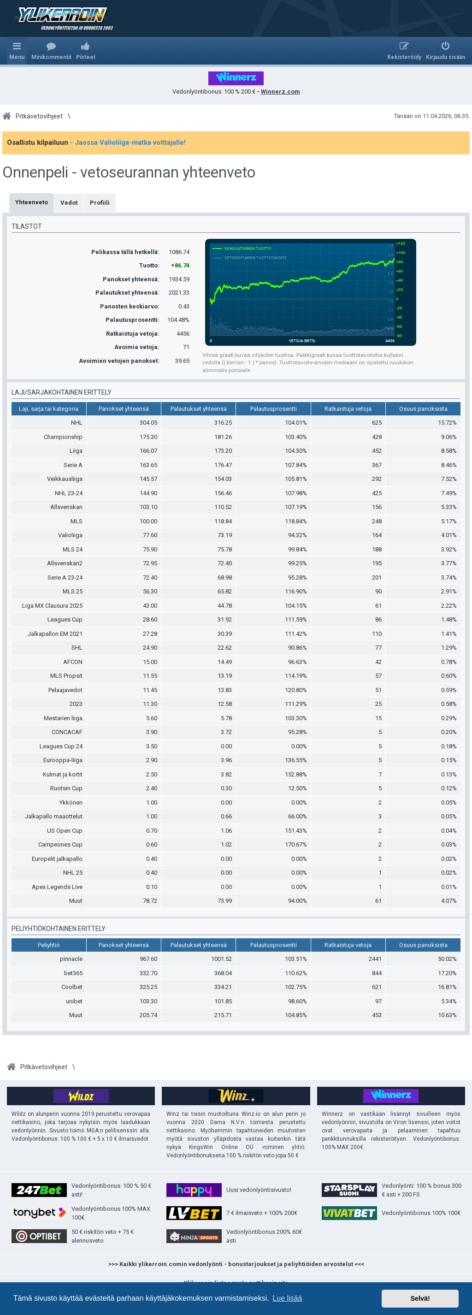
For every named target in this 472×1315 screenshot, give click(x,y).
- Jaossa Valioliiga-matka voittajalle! (128, 142)
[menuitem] (51, 51)
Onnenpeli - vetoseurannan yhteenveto (128, 172)
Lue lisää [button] (287, 1298)
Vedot (68, 202)
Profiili (100, 202)
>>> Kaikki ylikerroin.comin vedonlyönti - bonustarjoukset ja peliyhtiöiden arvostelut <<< (236, 1264)
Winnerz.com (280, 91)
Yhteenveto (31, 202)
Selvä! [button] (420, 1298)
